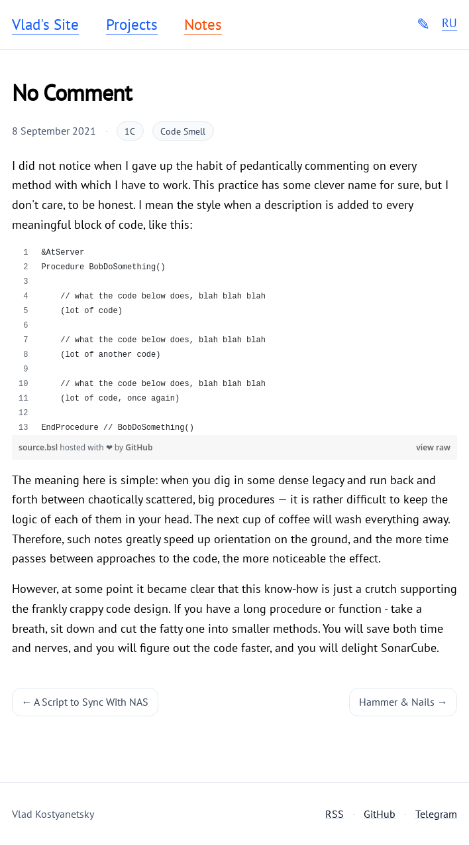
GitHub (138, 447)
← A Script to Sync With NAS (85, 701)
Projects (132, 24)
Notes (203, 24)
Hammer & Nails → (403, 701)
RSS (334, 813)
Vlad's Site (45, 24)
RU (449, 23)
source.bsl (39, 447)
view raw (433, 447)
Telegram (436, 813)
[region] (234, 340)
